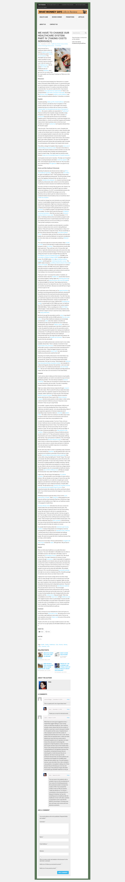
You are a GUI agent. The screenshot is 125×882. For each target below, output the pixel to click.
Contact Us (53, 24)
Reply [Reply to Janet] (68, 717)
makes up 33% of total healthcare (55, 101)
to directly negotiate (62, 159)
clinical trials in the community (45, 345)
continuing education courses (59, 261)
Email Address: (44, 844)
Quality (47, 644)
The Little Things (42, 7)
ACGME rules (55, 276)
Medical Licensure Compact (45, 395)
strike (46, 320)
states (51, 542)
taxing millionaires (44, 312)
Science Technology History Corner (46, 45)
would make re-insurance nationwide (55, 92)
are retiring (49, 246)
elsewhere (46, 70)
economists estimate (64, 570)
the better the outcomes (56, 337)
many (68, 317)
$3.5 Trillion (44, 66)
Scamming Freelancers (67, 4)
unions (61, 315)
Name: (41, 837)
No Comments (41, 659)
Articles (81, 17)
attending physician (64, 278)
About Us (43, 24)
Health (42, 644)
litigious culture (58, 324)
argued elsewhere (63, 290)
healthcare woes (44, 65)
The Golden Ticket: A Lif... (53, 4)
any (39, 244)
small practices (50, 595)
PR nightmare (53, 163)
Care (39, 646)
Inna (39, 43)
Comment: (42, 821)
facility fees (65, 111)
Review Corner (57, 17)
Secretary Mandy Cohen (44, 505)
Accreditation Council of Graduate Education (49, 255)
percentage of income (50, 555)
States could (55, 617)
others (39, 319)
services (49, 52)
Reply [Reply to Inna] (68, 709)
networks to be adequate (48, 180)
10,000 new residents (43, 197)
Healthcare (52, 644)
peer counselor (56, 520)
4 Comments (58, 45)
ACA (48, 646)
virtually (68, 242)
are (65, 317)
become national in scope (54, 439)
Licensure (44, 646)
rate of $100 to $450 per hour (51, 469)
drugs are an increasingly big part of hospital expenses (55, 155)
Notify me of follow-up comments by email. (50, 864)
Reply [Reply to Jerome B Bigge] (68, 699)
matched (40, 209)
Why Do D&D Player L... (81, 4)
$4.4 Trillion (65, 307)
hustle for (44, 52)
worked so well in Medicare (60, 94)
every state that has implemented (52, 90)
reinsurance (50, 559)
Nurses (65, 644)
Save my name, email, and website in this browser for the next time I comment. (54, 860)
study (41, 244)
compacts (66, 388)
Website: (42, 851)
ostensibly (59, 412)
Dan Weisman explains (63, 585)
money (53, 259)
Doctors (61, 644)
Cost (57, 644)
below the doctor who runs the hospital (58, 280)
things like (55, 497)
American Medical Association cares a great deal (54, 455)
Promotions (70, 17)
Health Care (44, 17)
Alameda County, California (63, 530)
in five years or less (52, 613)
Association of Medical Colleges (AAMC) (48, 257)
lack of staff (54, 351)
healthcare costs (66, 596)
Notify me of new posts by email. (48, 868)
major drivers (54, 596)
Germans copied (44, 94)
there (63, 317)
